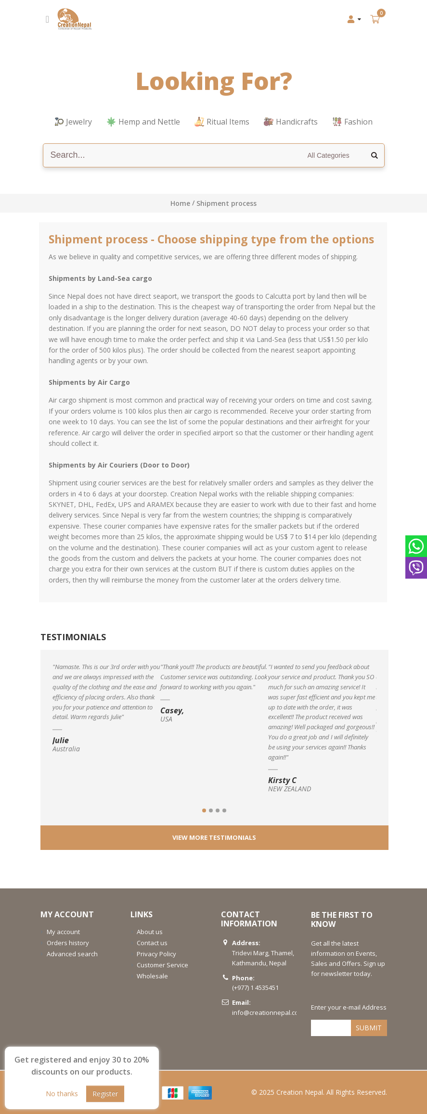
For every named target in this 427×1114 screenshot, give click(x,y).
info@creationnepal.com (268, 1012)
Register (105, 1093)
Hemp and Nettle (143, 121)
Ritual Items (221, 121)
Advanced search (72, 953)
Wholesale (152, 976)
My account (63, 931)
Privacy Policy (156, 953)
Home (180, 203)
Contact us (152, 942)
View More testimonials (214, 837)
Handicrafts (291, 121)
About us (150, 931)
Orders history (68, 942)
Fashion (352, 121)
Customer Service (162, 965)
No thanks (62, 1093)
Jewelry (73, 121)
